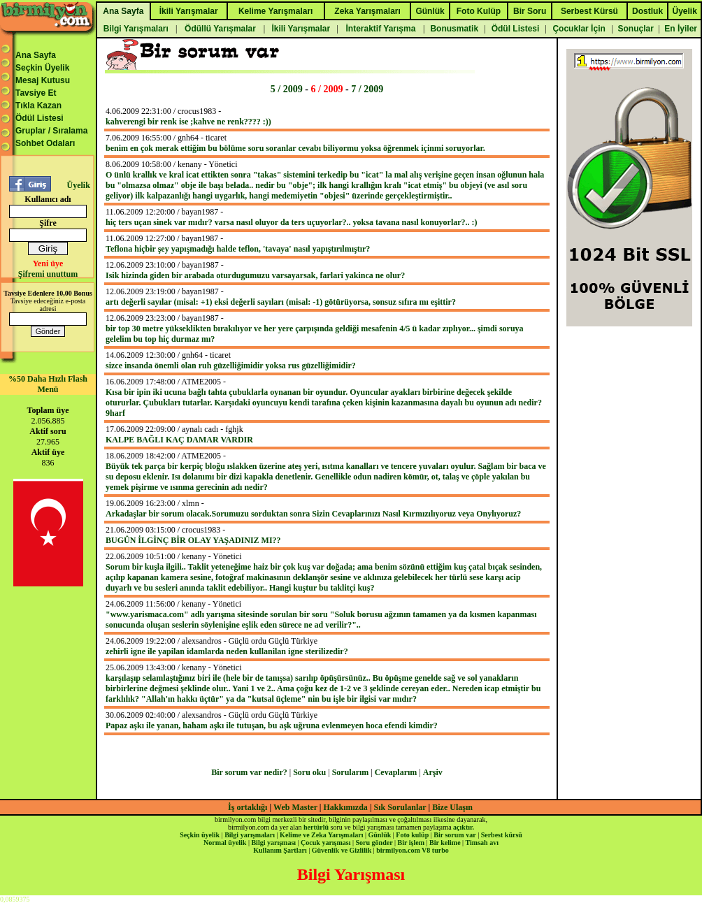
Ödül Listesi (39, 118)
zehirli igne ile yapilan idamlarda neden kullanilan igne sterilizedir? (227, 651)
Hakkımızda (346, 807)
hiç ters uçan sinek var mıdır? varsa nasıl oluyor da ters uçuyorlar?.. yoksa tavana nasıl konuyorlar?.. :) (292, 222)
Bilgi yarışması (273, 842)
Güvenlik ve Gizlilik (342, 850)
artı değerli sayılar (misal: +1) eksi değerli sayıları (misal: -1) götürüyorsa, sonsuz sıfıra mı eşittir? (281, 302)
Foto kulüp (412, 835)
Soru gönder (374, 842)
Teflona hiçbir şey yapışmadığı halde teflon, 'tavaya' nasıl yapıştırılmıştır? (238, 249)
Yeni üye (48, 263)
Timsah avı (482, 842)
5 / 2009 (287, 88)
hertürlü (316, 827)
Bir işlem (411, 842)
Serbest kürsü (501, 835)
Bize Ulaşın (452, 807)
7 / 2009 (367, 88)
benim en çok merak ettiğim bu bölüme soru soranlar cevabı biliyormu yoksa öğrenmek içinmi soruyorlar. (295, 148)
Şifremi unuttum (48, 274)
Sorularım (350, 772)
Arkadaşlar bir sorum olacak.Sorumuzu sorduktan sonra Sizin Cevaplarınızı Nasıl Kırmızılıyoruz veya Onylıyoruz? (313, 514)
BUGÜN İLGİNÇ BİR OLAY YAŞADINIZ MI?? (193, 540)
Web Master (296, 807)
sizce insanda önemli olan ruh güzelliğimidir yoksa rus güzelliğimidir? (231, 365)
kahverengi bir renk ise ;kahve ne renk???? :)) (188, 122)
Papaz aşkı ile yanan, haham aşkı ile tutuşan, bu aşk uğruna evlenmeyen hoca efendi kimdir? (272, 725)
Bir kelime (445, 842)
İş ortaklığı (247, 807)
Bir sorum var (454, 835)
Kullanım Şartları (279, 850)
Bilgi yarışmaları (249, 835)
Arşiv (433, 772)
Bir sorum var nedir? (249, 772)
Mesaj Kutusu (42, 80)
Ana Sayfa (35, 55)
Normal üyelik (224, 842)
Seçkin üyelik (200, 835)
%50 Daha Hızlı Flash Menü (47, 384)
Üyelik (77, 185)
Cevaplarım (396, 772)
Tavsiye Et (35, 93)
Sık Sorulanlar (400, 807)
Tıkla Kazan (38, 105)
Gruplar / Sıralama (51, 131)
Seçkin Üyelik (42, 68)
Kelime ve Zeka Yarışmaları (321, 835)
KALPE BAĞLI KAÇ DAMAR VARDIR (179, 440)
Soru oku (309, 772)
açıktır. (463, 827)
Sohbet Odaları (45, 143)
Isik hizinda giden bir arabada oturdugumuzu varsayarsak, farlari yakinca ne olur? (255, 275)
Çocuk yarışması (325, 842)
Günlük (379, 835)
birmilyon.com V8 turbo (412, 850)
